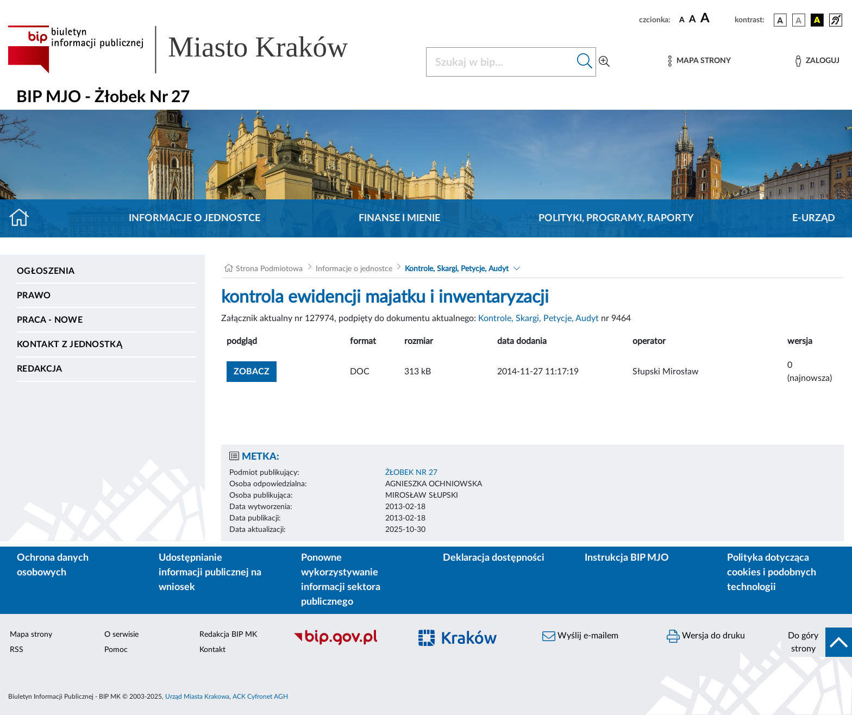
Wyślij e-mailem (580, 636)
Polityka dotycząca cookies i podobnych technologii (771, 572)
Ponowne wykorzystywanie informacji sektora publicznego (340, 580)
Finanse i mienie (399, 218)
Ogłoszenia (45, 271)
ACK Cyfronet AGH (260, 696)
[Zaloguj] (817, 61)
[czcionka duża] (715, 18)
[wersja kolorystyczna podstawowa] (780, 20)
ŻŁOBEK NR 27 (411, 472)
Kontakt (212, 650)
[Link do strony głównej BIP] (193, 49)
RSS (16, 650)
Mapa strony (31, 634)
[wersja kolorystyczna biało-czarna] (799, 20)
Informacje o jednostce (194, 218)
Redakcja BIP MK (228, 634)
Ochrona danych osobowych (53, 565)
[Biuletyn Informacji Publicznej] (346, 644)
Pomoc (116, 650)
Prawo (34, 295)
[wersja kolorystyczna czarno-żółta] (817, 20)
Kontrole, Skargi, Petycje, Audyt (457, 269)
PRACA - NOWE (50, 320)
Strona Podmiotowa (269, 269)
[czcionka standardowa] (682, 19)
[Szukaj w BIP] (500, 62)
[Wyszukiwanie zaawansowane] (604, 62)
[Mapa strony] (699, 61)
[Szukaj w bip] (585, 62)
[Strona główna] (23, 218)
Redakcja (39, 369)
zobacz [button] (255, 370)
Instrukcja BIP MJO (627, 558)
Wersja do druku (706, 636)
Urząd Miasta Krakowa (197, 696)
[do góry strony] (816, 642)
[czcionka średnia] (692, 19)
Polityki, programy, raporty (616, 218)
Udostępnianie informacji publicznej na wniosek (210, 572)
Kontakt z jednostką (69, 344)
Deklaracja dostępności (493, 558)
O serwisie (121, 634)
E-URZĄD (813, 218)
